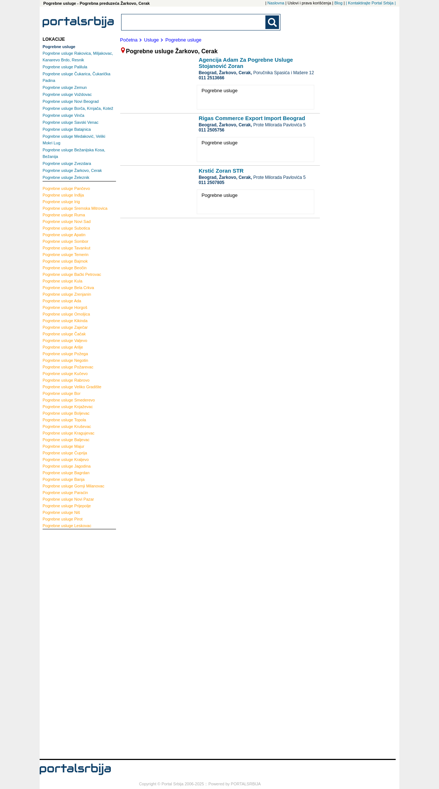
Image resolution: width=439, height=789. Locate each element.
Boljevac (66, 413)
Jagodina (67, 466)
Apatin (64, 235)
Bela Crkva (68, 287)
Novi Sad (67, 221)
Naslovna (276, 3)
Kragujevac (68, 433)
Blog (338, 3)
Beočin (65, 268)
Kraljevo (66, 459)
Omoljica (66, 314)
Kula (62, 281)
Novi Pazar (68, 499)
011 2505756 (211, 130)
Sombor (65, 241)
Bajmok (65, 261)
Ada (62, 301)
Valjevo (65, 340)
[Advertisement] (72, 643)
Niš (61, 512)
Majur (63, 446)
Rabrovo (66, 380)
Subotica (66, 228)
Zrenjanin (67, 294)
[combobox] (193, 22)
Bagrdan (66, 473)
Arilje (63, 347)
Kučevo (65, 373)
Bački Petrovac (72, 274)
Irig (61, 201)
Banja (63, 479)
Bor (61, 393)
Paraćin (65, 492)
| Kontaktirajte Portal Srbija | (371, 3)
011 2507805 (211, 182)
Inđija (63, 195)
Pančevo (66, 188)
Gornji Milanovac (73, 486)
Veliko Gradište (72, 387)
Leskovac (67, 525)
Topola (64, 420)
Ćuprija (65, 453)
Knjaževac (68, 406)
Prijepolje (67, 506)
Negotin (65, 360)
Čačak (64, 334)
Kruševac (67, 426)
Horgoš (65, 307)
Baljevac (66, 439)
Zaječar (65, 327)
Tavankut (66, 248)
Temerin (65, 254)
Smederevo (69, 400)
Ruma (64, 215)
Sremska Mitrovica (75, 208)
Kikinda (65, 320)
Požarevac (68, 367)
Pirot (63, 519)
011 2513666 (211, 77)
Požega (65, 354)
